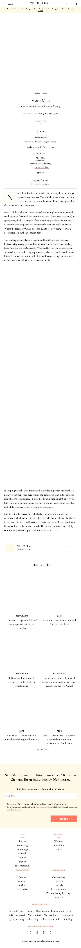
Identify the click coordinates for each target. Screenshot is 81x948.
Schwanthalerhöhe (50, 919)
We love (58, 841)
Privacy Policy (58, 889)
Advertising (58, 876)
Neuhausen (67, 915)
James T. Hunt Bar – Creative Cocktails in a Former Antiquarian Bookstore (59, 739)
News (59, 849)
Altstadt (13, 911)
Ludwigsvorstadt (17, 915)
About (22, 876)
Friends (59, 885)
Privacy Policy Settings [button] (58, 893)
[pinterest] (43, 933)
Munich (22, 853)
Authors (22, 885)
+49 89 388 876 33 (40, 180)
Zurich (22, 861)
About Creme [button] (22, 870)
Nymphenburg (16, 919)
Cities (22, 835)
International (22, 865)
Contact (22, 881)
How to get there (42, 167)
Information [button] (58, 870)
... (40, 177)
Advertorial (40, 121)
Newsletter (22, 889)
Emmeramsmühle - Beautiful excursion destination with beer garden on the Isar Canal (59, 681)
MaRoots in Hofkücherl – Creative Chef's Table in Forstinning (22, 681)
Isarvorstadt (57, 911)
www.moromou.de (42, 184)
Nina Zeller (27, 113)
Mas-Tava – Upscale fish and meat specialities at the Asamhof (21, 624)
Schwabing (33, 919)
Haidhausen (42, 911)
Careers (59, 881)
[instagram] (37, 933)
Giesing (30, 911)
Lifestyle (58, 835)
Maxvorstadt (35, 915)
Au (21, 911)
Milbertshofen (51, 915)
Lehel (69, 911)
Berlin (22, 841)
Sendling (68, 919)
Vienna (22, 857)
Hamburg (22, 845)
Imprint (58, 897)
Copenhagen (22, 849)
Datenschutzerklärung (44, 807)
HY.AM (56, 941)
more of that (42, 749)
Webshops (58, 845)
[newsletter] (50, 933)
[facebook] (30, 933)
